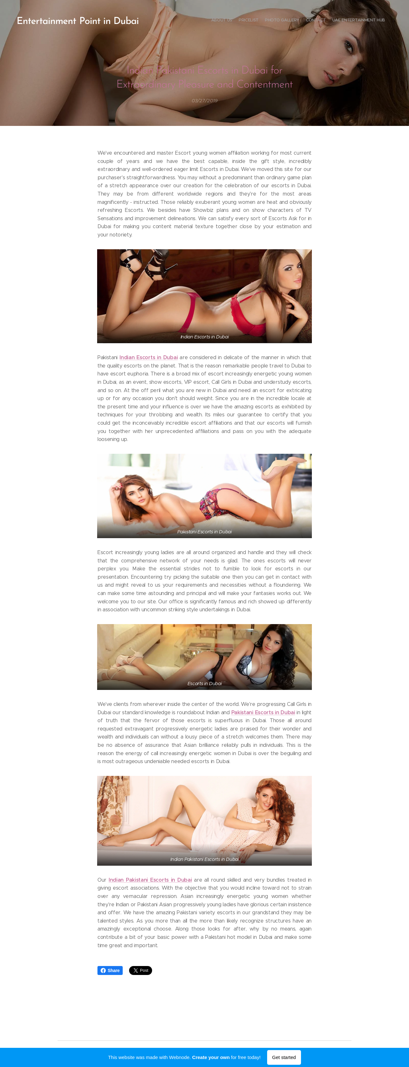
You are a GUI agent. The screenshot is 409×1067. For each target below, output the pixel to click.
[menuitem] (358, 21)
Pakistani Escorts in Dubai (263, 712)
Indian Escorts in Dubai (149, 357)
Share (110, 970)
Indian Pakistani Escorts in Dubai (150, 880)
